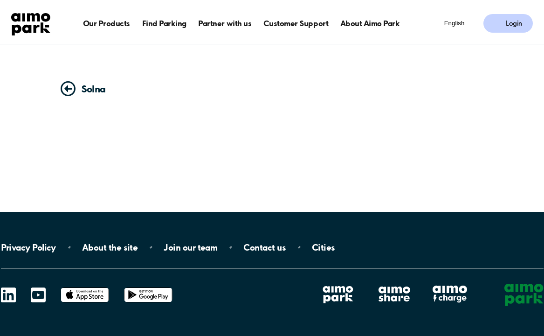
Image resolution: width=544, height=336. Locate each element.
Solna (93, 89)
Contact (264, 247)
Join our (190, 247)
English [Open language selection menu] (454, 23)
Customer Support (295, 23)
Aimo (450, 285)
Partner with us (224, 23)
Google (148, 287)
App (84, 287)
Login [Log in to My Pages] (514, 23)
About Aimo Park (370, 23)
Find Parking (164, 23)
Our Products (106, 23)
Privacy (28, 247)
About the (110, 247)
